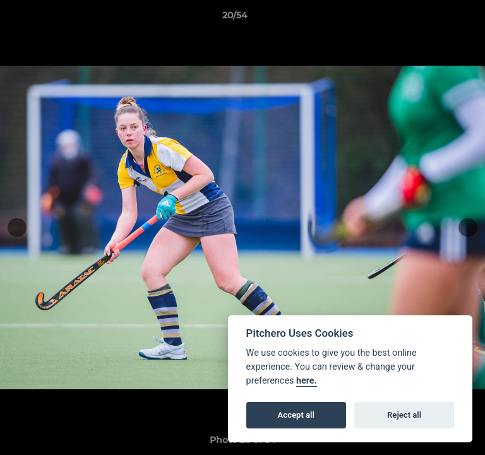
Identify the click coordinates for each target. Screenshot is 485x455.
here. (306, 380)
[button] (439, 18)
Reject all (404, 415)
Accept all (296, 415)
